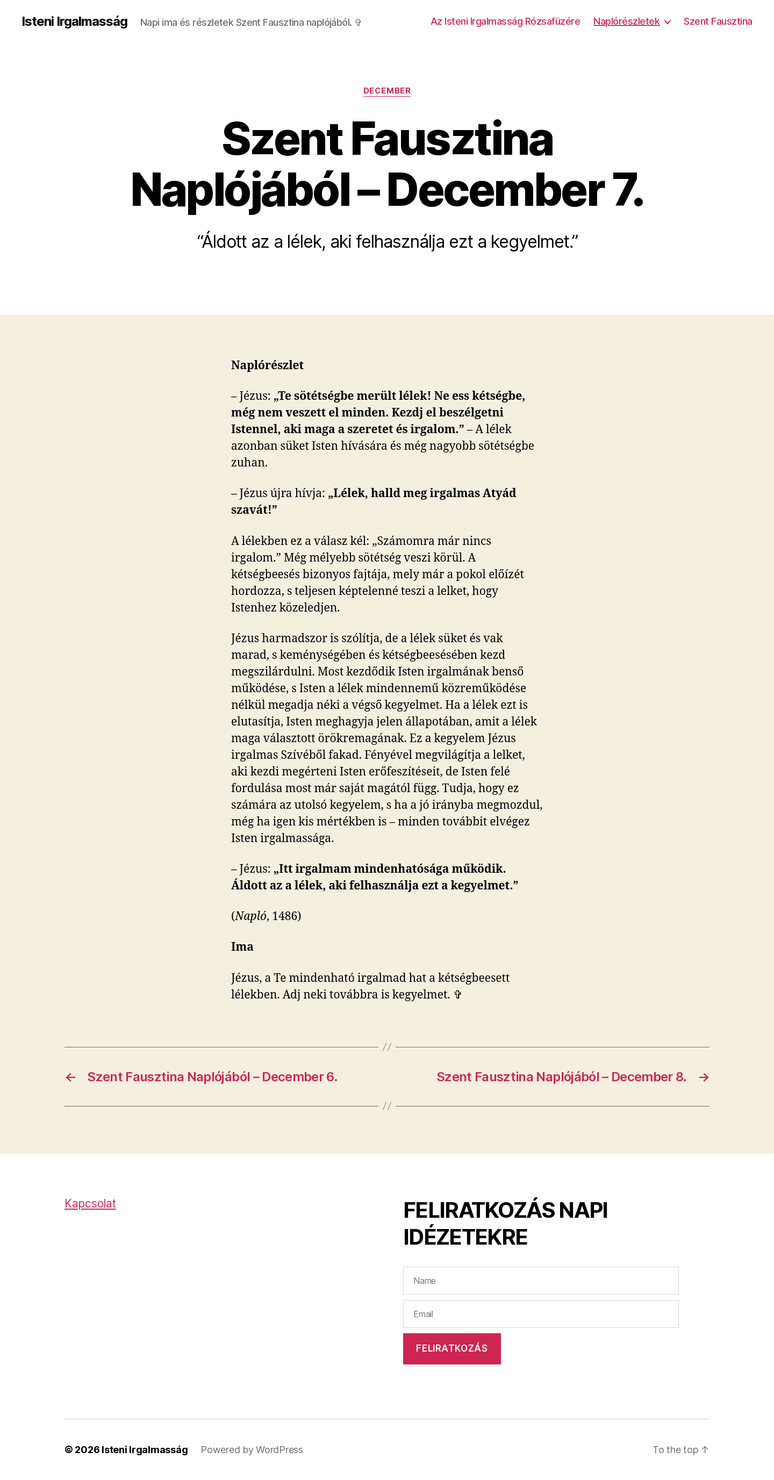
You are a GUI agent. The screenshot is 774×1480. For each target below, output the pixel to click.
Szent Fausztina (718, 21)
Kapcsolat (90, 1203)
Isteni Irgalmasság (74, 21)
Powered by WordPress (251, 1449)
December (387, 91)
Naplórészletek (626, 21)
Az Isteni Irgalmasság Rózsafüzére (505, 21)
